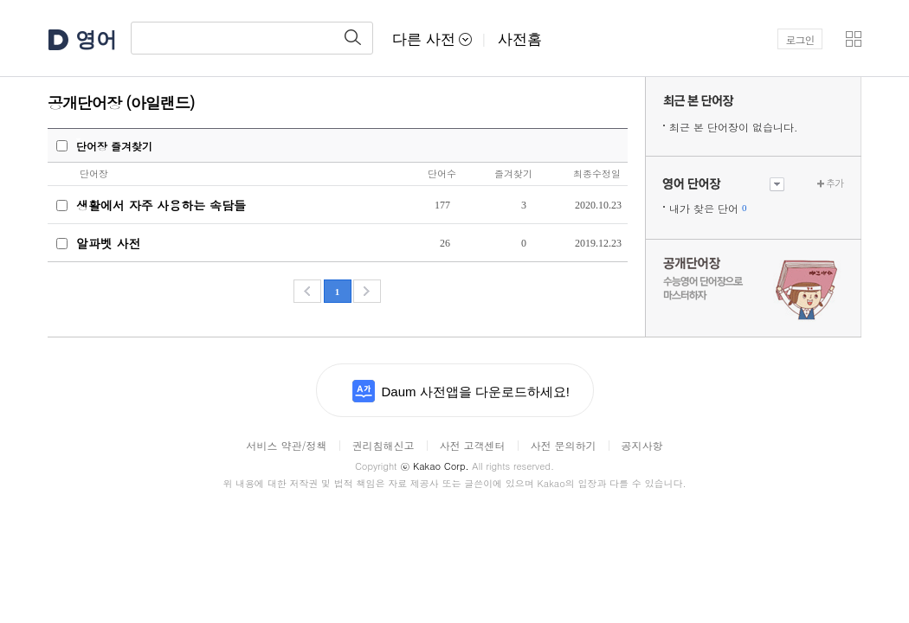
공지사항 (642, 445)
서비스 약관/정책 (286, 445)
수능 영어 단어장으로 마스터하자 (753, 287)
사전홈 (520, 39)
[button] (853, 39)
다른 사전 (432, 39)
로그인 (800, 39)
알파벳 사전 (108, 243)
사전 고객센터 (472, 445)
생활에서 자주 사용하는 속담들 (161, 205)
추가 (834, 183)
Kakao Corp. (434, 465)
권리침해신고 (382, 445)
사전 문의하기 (563, 445)
